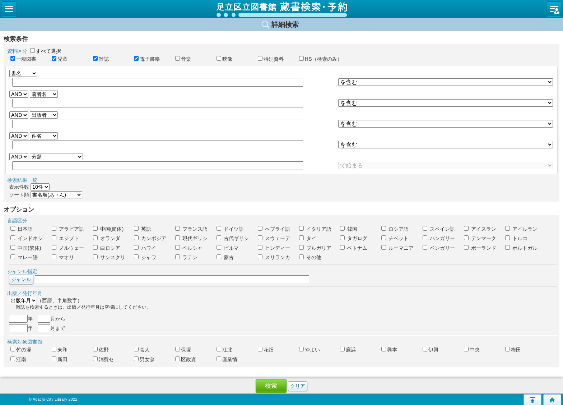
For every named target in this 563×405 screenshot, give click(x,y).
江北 (224, 350)
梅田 (513, 350)
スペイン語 (439, 229)
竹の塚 (20, 350)
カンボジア (150, 238)
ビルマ (228, 248)
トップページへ (552, 399)
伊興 (430, 350)
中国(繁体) (25, 248)
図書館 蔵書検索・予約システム (281, 9)
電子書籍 (149, 59)
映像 (224, 59)
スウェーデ (274, 238)
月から (51, 319)
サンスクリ (109, 257)
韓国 (348, 229)
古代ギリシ (233, 238)
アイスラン (480, 229)
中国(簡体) (108, 229)
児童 (62, 59)
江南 (18, 359)
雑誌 (103, 59)
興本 (389, 350)
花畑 (266, 350)
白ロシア (106, 248)
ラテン (186, 257)
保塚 (183, 350)
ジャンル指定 (22, 271)
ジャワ (145, 257)
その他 (310, 257)
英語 (142, 229)
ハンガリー (439, 238)
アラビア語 (68, 229)
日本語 (21, 229)
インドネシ (26, 238)
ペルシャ (189, 248)
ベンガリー (439, 248)
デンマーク (480, 238)
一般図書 (23, 59)
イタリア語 (315, 229)
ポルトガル (521, 248)
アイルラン (521, 229)
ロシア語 (395, 229)
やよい (309, 350)
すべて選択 (48, 51)
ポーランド (480, 248)
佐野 (101, 350)
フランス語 (191, 229)
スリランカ (274, 257)
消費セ (103, 359)
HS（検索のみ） (316, 59)
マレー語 (24, 257)
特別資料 (271, 59)
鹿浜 (348, 350)
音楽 (185, 59)
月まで (51, 328)
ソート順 (45, 195)
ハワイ (145, 248)
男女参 (144, 359)
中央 (472, 350)
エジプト (65, 238)
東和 (60, 350)
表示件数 (29, 187)
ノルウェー (68, 248)
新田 (60, 359)
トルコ (516, 238)
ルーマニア (397, 248)
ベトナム (353, 248)
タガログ (353, 238)
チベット (395, 238)
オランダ (106, 238)
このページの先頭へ (532, 399)
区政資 (185, 359)
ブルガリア (315, 248)
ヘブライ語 (274, 229)
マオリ (63, 257)
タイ (307, 238)
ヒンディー (274, 248)
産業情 (227, 359)
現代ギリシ (191, 238)
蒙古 (225, 257)
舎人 (142, 350)
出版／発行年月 (24, 293)
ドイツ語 (230, 229)
